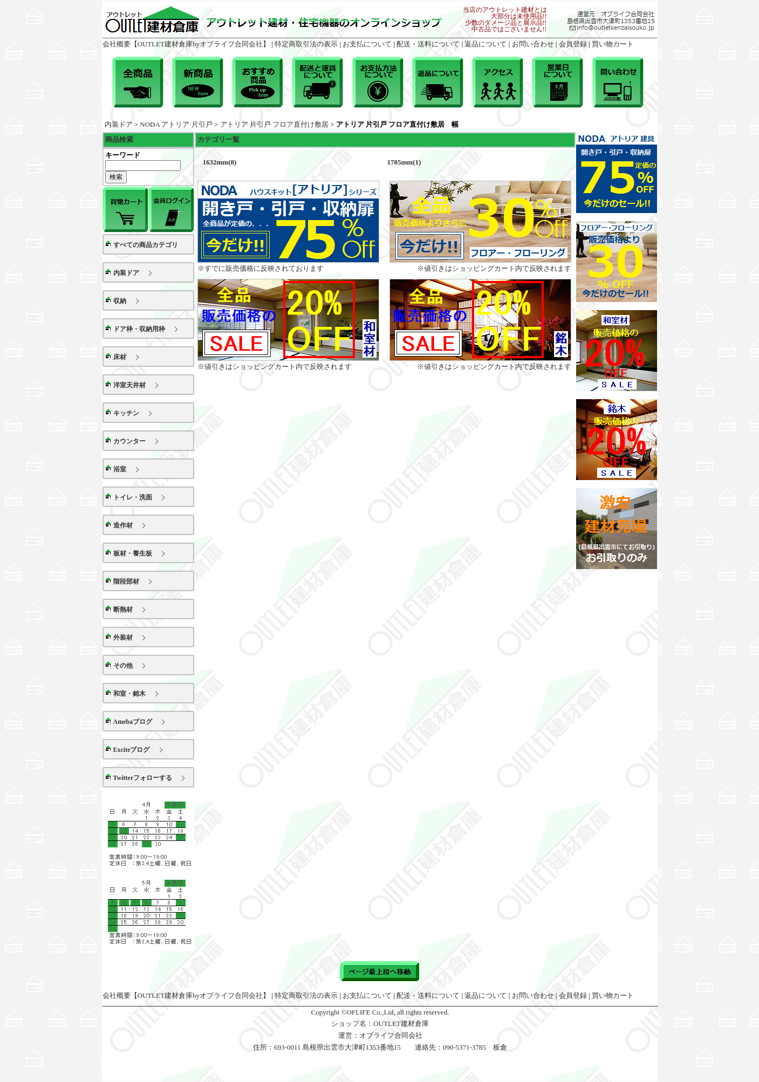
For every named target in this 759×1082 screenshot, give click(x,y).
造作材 (123, 525)
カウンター (129, 441)
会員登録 (573, 44)
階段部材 (126, 581)
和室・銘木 (129, 693)
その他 (123, 665)
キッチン (126, 413)
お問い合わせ (533, 44)
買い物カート (613, 44)
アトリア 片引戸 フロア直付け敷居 (274, 124)
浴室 (119, 469)
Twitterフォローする (143, 778)
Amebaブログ (133, 721)
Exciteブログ (131, 750)
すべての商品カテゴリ (145, 245)
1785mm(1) (404, 162)
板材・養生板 (132, 553)
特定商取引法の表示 (306, 44)
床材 (119, 357)
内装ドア (119, 124)
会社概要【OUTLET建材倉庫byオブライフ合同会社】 (186, 44)
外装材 (123, 637)
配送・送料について (428, 44)
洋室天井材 (129, 385)
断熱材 (123, 609)
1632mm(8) (220, 162)
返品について (485, 44)
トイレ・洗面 (132, 497)
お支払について (367, 44)
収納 (119, 301)
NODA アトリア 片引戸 (176, 124)
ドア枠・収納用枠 (139, 329)
